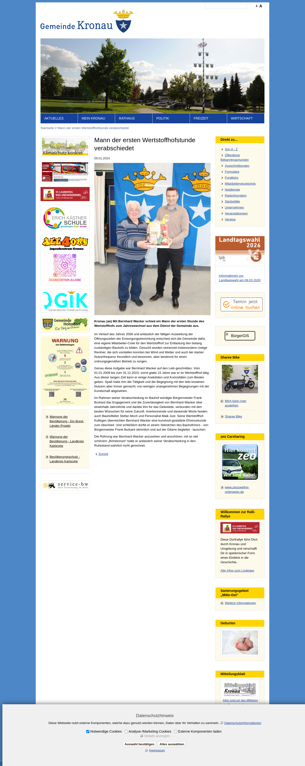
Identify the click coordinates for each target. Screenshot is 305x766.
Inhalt (169, 13)
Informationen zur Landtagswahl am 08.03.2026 (239, 278)
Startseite (155, 13)
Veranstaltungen (236, 213)
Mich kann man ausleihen (235, 403)
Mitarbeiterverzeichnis (240, 183)
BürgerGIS (240, 336)
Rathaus (127, 118)
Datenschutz (220, 13)
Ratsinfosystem (235, 195)
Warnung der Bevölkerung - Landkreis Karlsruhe (67, 441)
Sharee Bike (233, 416)
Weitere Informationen (240, 603)
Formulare (232, 171)
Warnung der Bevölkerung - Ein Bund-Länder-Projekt (67, 421)
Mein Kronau (93, 118)
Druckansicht (242, 13)
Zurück (103, 454)
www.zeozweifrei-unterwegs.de (237, 489)
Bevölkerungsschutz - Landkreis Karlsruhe (65, 459)
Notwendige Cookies (106, 731)
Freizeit (201, 118)
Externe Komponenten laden (200, 731)
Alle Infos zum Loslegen (237, 570)
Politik (162, 118)
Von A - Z (231, 149)
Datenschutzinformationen (242, 723)
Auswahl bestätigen (139, 744)
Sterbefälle (232, 201)
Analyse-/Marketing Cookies (150, 731)
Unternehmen (234, 207)
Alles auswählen (172, 744)
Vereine (230, 219)
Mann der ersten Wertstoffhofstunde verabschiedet (93, 128)
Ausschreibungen (237, 165)
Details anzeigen (157, 736)
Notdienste (232, 189)
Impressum (199, 13)
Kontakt (182, 13)
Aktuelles (54, 118)
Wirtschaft (242, 118)
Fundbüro (231, 177)
